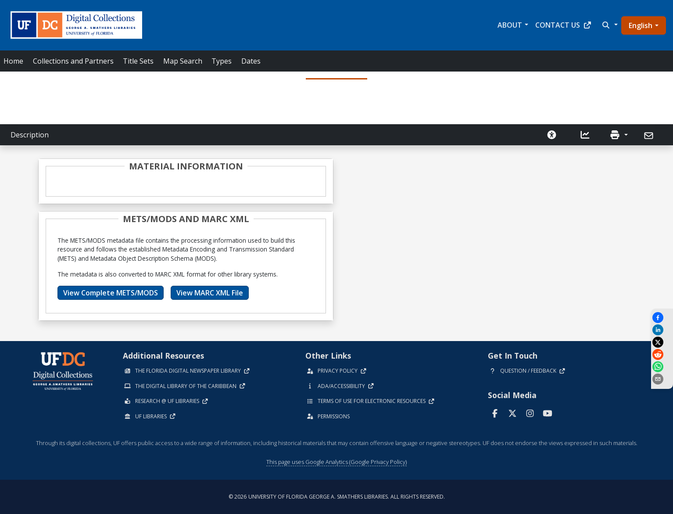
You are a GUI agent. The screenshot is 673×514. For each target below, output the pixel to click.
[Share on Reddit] (662, 354)
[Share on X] (662, 342)
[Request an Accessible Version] (552, 135)
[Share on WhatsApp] (662, 366)
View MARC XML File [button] (209, 293)
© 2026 (337, 496)
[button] (609, 25)
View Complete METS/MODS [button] (110, 293)
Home (13, 61)
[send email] (662, 379)
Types (221, 61)
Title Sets (138, 61)
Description (30, 135)
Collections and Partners (73, 61)
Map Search (182, 61)
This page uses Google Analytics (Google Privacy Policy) (336, 462)
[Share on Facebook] (662, 317)
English (640, 25)
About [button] (510, 25)
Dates (251, 61)
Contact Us (563, 25)
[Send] (649, 135)
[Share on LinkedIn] (662, 329)
